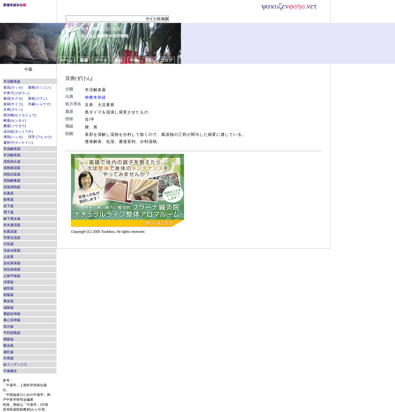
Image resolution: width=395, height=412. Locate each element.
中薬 (133, 60)
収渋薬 (8, 327)
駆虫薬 (8, 345)
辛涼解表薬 (11, 81)
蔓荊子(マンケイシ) (18, 143)
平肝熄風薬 (11, 333)
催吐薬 (8, 352)
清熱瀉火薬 (11, 162)
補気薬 (8, 288)
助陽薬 (8, 295)
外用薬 (8, 358)
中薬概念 (10, 371)
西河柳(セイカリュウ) (19, 115)
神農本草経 (95, 97)
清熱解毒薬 (11, 181)
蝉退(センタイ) (14, 121)
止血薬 (8, 257)
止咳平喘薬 (11, 276)
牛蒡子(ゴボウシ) (16, 93)
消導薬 (8, 282)
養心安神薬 (11, 320)
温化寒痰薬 (11, 263)
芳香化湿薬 (11, 238)
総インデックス (15, 364)
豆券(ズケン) (13, 109)
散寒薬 (8, 199)
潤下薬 (8, 212)
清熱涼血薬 (11, 174)
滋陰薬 (8, 308)
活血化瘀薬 (11, 250)
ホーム (66, 60)
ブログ (166, 60)
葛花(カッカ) (13, 87)
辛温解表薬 (11, 149)
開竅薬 (8, 339)
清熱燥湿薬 (11, 168)
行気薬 (8, 244)
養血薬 (8, 301)
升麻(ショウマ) (39, 104)
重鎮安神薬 (11, 314)
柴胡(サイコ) (13, 104)
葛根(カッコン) (39, 87)
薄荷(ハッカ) (13, 137)
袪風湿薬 (10, 231)
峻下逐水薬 (11, 219)
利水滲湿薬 (11, 225)
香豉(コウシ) (37, 98)
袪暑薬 (8, 193)
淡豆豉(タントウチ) (18, 132)
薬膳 (83, 60)
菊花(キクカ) (13, 98)
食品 (118, 60)
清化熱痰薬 (11, 269)
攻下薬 (8, 206)
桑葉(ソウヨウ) (14, 126)
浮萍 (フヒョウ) (40, 137)
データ (101, 60)
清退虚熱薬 (11, 187)
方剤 (149, 60)
